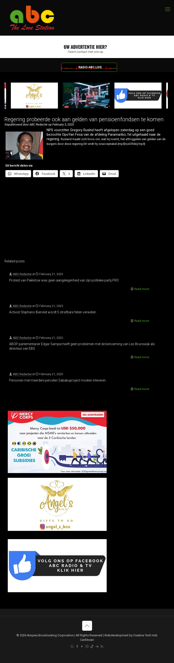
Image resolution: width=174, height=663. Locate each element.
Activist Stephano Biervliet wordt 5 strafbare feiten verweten (52, 312)
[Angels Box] (57, 530)
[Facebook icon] (77, 646)
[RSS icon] (102, 646)
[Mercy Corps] (57, 472)
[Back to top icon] (87, 626)
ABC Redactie (22, 274)
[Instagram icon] (87, 646)
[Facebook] (57, 591)
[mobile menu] (168, 9)
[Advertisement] (86, 221)
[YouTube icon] (82, 646)
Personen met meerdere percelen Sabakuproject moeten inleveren (57, 380)
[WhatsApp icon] (72, 646)
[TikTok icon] (92, 646)
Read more (141, 289)
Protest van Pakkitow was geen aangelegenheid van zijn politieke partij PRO (64, 280)
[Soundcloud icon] (97, 646)
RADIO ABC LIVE (90, 67)
